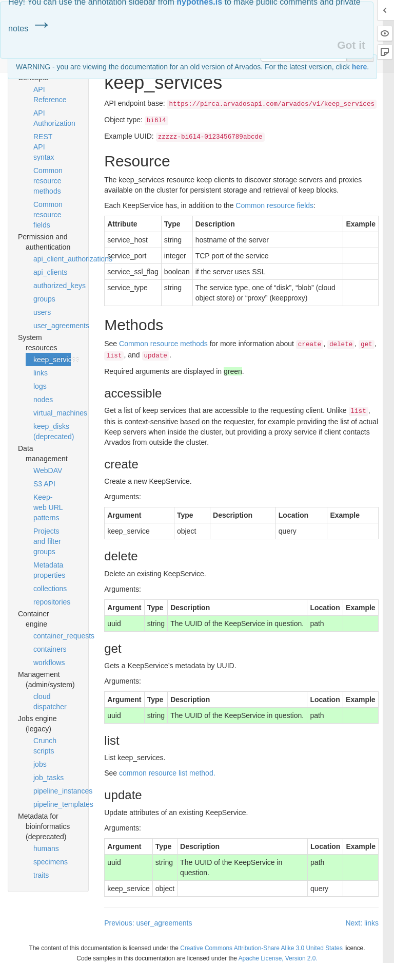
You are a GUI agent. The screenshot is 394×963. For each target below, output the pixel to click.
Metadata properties (49, 570)
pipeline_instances (52, 791)
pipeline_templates (52, 804)
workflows (49, 662)
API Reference (50, 94)
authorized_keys (52, 285)
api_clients (50, 272)
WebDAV (47, 470)
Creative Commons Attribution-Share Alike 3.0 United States (261, 948)
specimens (50, 862)
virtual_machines (52, 413)
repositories (51, 602)
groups (44, 299)
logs (40, 386)
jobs (40, 764)
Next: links (362, 923)
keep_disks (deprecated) (52, 431)
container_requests (52, 636)
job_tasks (48, 777)
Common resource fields (48, 214)
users (42, 312)
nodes (43, 399)
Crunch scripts (44, 746)
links (40, 373)
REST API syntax (43, 147)
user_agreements (52, 326)
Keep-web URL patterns (48, 507)
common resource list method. (167, 773)
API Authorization (52, 118)
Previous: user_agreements (148, 923)
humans (46, 848)
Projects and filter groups (47, 541)
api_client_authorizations (52, 259)
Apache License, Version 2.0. (278, 958)
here (359, 67)
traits (41, 875)
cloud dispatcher (50, 701)
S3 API (44, 484)
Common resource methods (48, 180)
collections (50, 588)
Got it (351, 45)
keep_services (52, 359)
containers (50, 649)
